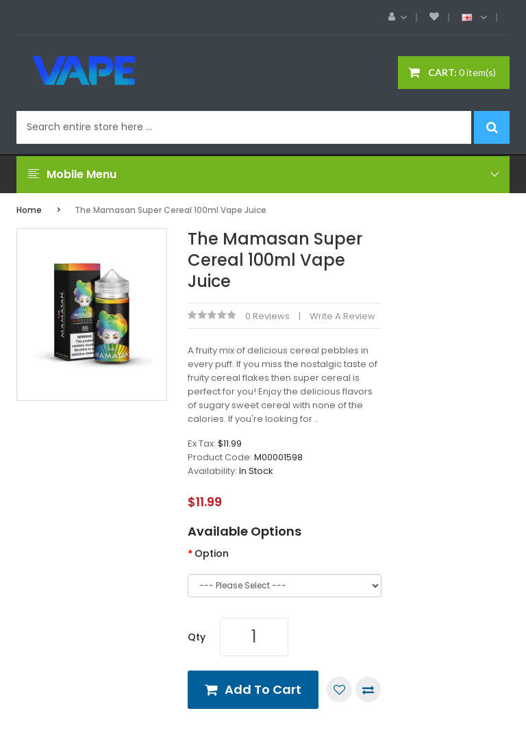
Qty (196, 637)
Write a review (342, 316)
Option (212, 553)
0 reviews (267, 316)
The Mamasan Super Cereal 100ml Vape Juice (170, 210)
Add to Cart (263, 689)
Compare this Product (368, 689)
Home (29, 210)
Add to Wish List (339, 689)
